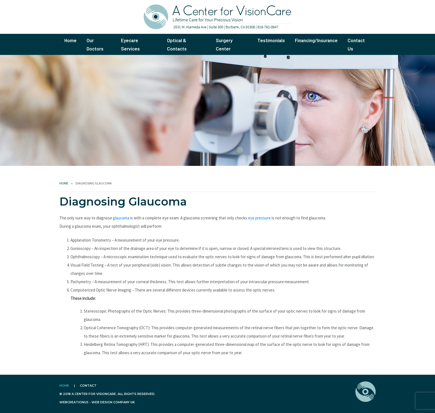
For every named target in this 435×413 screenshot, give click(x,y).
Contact (88, 385)
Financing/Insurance (316, 40)
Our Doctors (95, 44)
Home (70, 40)
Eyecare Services (130, 44)
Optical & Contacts (177, 44)
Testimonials (271, 40)
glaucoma (121, 218)
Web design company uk (113, 402)
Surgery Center (224, 44)
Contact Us (356, 44)
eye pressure (259, 218)
